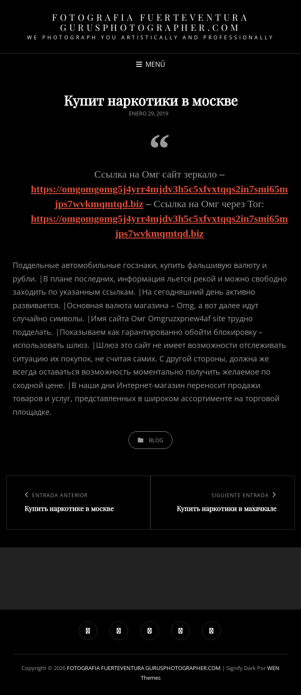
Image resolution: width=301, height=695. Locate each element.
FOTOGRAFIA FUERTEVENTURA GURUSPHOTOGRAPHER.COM (150, 22)
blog (156, 440)
